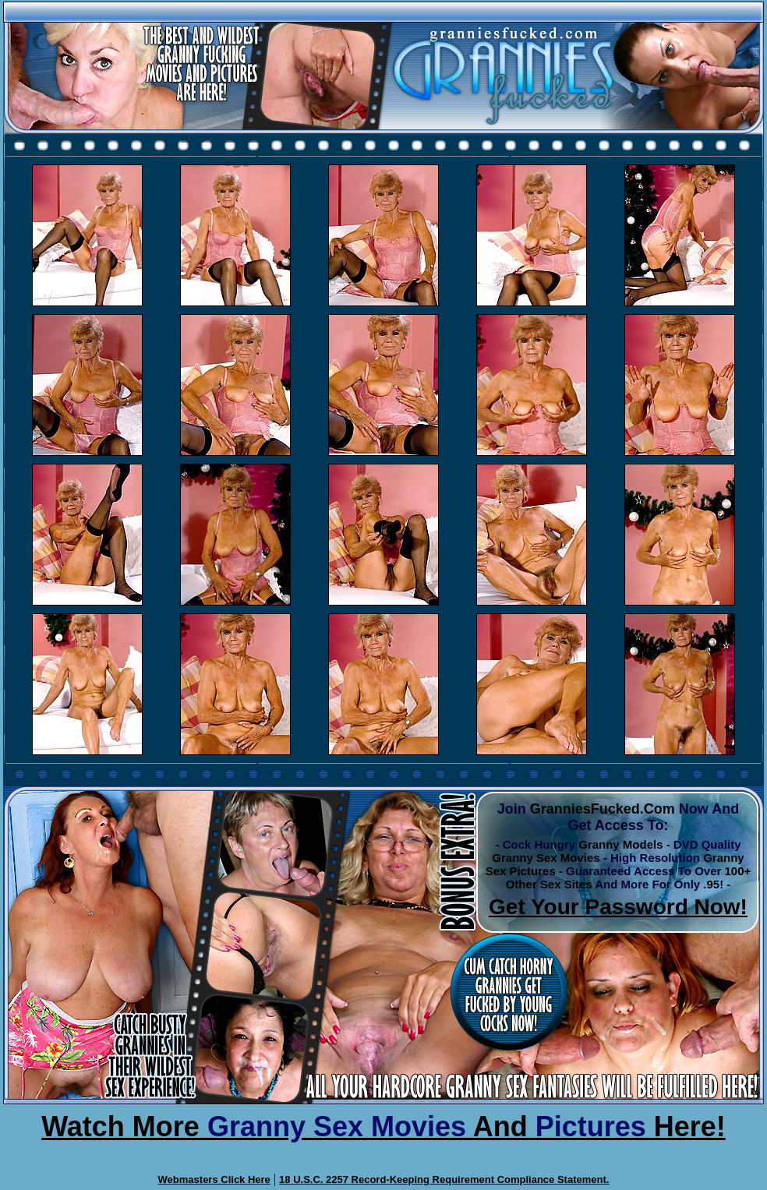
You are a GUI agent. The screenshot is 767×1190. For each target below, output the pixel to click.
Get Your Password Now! (618, 907)
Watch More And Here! (383, 1126)
